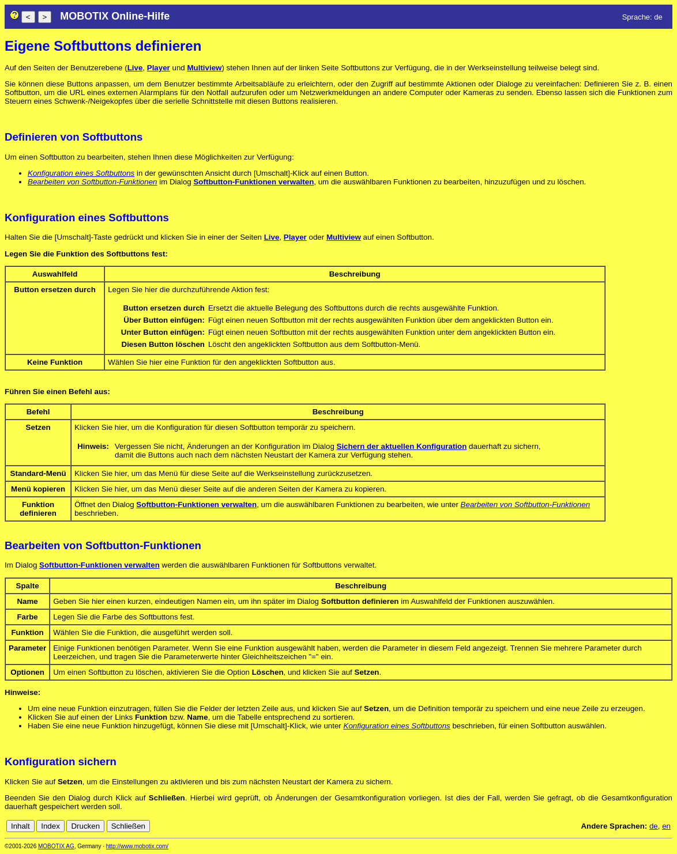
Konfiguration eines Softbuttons (81, 173)
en (666, 826)
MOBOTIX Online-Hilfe (115, 16)
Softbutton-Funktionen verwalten (253, 181)
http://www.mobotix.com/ (137, 846)
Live (135, 67)
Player (158, 67)
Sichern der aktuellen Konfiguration (402, 446)
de (653, 826)
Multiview (204, 67)
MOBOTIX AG (56, 846)
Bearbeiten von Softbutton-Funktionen (92, 181)
